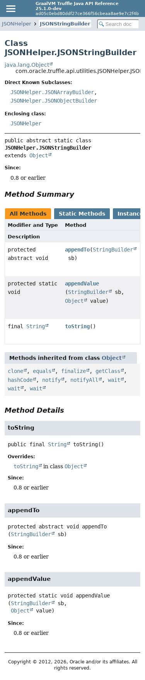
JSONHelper (16, 24)
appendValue (82, 283)
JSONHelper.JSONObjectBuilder (53, 101)
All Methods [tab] (28, 214)
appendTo (77, 249)
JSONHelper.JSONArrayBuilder (52, 92)
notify (51, 380)
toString (77, 326)
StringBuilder (113, 249)
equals (42, 371)
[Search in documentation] (118, 24)
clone (15, 371)
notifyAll (84, 380)
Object (38, 155)
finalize (73, 371)
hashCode (20, 380)
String (35, 326)
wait (114, 380)
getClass (108, 371)
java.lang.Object (27, 65)
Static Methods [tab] (82, 214)
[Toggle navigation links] (10, 8)
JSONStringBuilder (65, 24)
